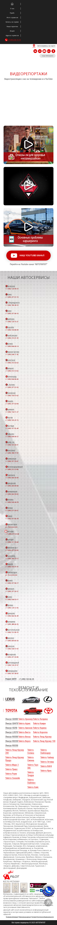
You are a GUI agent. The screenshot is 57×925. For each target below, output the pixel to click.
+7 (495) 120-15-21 (11, 322)
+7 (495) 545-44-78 (11, 502)
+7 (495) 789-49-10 (11, 305)
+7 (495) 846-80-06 (11, 379)
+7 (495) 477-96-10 (11, 313)
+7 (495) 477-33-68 (12, 534)
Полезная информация (12, 917)
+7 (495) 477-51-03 (11, 387)
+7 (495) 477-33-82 (11, 550)
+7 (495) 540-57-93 (11, 649)
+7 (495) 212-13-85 (11, 469)
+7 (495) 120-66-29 (26, 679)
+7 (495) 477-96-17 (11, 583)
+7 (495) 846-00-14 (11, 346)
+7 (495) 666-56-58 (11, 478)
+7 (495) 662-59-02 (11, 494)
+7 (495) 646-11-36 (11, 354)
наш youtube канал (32, 255)
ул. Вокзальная (11, 575)
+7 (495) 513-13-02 (11, 371)
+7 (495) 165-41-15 (11, 420)
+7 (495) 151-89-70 (11, 632)
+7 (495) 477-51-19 (11, 297)
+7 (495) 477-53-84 (11, 404)
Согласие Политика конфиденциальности (43, 917)
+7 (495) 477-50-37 (11, 591)
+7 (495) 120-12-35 (11, 608)
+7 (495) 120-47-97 (11, 665)
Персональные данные (25, 917)
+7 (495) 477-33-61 (11, 461)
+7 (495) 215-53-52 (11, 363)
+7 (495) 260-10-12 (11, 558)
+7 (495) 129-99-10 (11, 289)
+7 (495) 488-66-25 (11, 624)
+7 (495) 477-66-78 (11, 519)
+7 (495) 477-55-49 (11, 428)
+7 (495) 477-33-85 (11, 657)
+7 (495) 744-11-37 (11, 412)
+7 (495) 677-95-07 (11, 510)
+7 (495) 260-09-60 (11, 486)
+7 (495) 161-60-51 (11, 445)
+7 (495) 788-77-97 (11, 453)
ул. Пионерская (11, 527)
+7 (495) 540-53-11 (11, 599)
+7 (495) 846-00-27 (11, 436)
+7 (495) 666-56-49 (11, 616)
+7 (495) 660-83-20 (11, 641)
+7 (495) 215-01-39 (11, 338)
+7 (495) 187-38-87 (11, 673)
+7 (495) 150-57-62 (11, 395)
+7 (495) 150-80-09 (11, 330)
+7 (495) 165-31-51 (11, 567)
